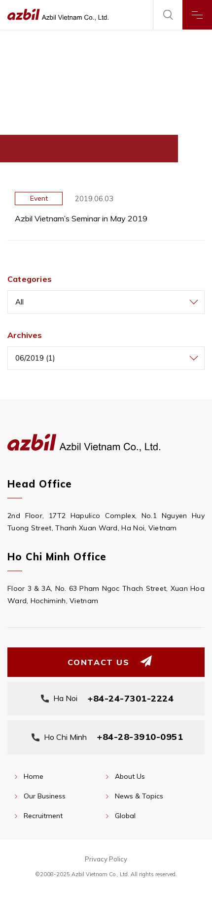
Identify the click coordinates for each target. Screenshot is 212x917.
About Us (130, 776)
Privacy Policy (106, 859)
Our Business (45, 796)
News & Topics (139, 796)
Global (125, 815)
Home (33, 776)
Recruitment (43, 815)
